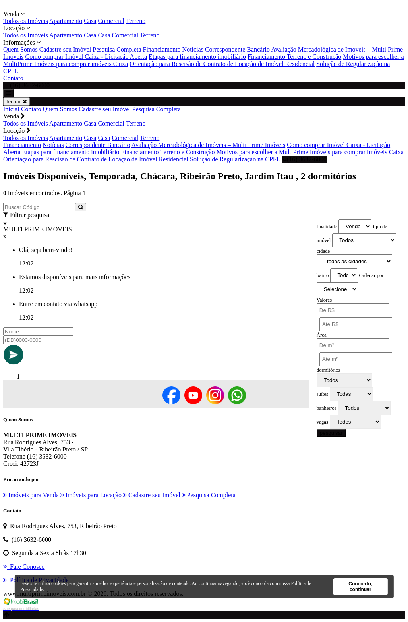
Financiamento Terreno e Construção (294, 56)
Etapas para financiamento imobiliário (197, 56)
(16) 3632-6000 (304, 159)
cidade (323, 251)
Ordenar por (371, 275)
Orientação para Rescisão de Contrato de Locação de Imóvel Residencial (222, 63)
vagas (322, 422)
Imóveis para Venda (31, 495)
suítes (322, 394)
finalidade (327, 226)
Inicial (11, 109)
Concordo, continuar (360, 586)
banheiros (326, 408)
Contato (13, 78)
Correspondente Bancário (237, 49)
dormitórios (328, 370)
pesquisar (331, 433)
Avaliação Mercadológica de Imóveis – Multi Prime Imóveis (208, 144)
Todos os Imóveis (25, 20)
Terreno (136, 20)
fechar (16, 102)
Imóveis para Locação (91, 495)
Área (322, 335)
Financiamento (162, 49)
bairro (323, 275)
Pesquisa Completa (117, 49)
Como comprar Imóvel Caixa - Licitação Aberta (86, 56)
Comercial (111, 20)
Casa (90, 20)
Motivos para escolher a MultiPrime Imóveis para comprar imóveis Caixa (310, 152)
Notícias (192, 49)
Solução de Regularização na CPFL (235, 159)
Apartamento (66, 20)
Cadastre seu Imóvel (65, 49)
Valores (324, 300)
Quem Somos (20, 49)
